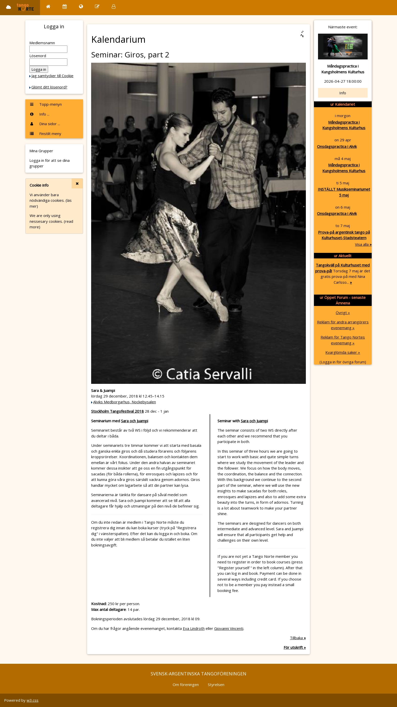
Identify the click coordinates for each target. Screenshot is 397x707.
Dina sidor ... (44, 123)
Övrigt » (343, 312)
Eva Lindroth (194, 628)
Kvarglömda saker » (342, 352)
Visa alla (363, 244)
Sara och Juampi (134, 420)
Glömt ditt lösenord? (49, 87)
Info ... (39, 114)
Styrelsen (216, 684)
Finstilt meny (45, 133)
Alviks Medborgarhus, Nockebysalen (124, 401)
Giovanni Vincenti (228, 628)
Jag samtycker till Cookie (52, 75)
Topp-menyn (45, 104)
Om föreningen (186, 684)
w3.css (32, 700)
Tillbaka (298, 637)
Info (342, 92)
